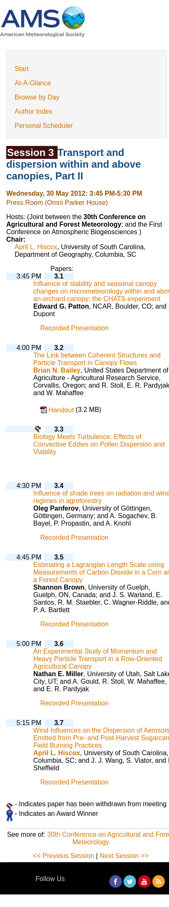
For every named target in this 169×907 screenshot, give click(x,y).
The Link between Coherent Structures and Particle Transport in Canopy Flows (97, 359)
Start (22, 68)
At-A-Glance (33, 83)
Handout (62, 410)
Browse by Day (37, 97)
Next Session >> (124, 855)
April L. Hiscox (36, 246)
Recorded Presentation (74, 328)
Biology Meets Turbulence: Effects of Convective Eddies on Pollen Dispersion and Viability (99, 444)
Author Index (34, 111)
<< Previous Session (63, 855)
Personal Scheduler (44, 125)
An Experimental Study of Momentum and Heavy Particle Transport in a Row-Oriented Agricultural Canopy (97, 659)
